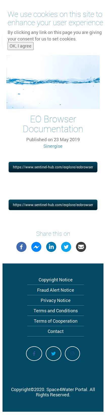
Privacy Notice (56, 300)
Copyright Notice (56, 280)
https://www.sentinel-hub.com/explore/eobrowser (53, 167)
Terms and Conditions (56, 311)
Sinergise (53, 146)
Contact (56, 331)
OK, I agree (21, 46)
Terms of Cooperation (55, 321)
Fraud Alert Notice (55, 290)
